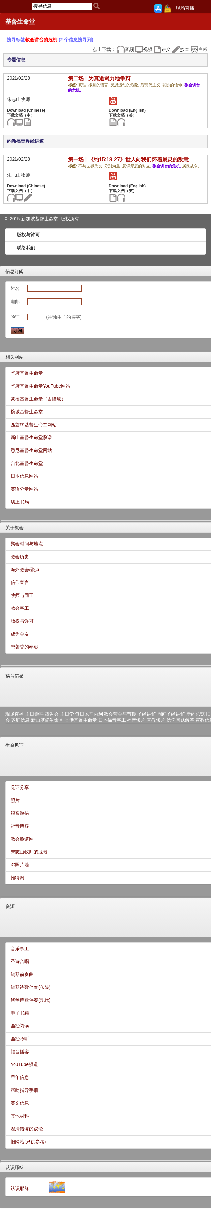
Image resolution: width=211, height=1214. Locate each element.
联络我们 (26, 247)
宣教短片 (156, 720)
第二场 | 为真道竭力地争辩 (99, 78)
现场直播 (185, 8)
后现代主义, (151, 85)
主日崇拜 (34, 714)
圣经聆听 (20, 1038)
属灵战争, (190, 166)
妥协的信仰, (173, 85)
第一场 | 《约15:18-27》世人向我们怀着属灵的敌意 (128, 159)
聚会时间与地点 (27, 543)
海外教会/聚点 (25, 569)
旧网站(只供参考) (28, 1141)
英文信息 (20, 1103)
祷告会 (52, 714)
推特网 (17, 877)
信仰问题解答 (180, 720)
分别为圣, (113, 166)
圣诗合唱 (20, 961)
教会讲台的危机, (167, 166)
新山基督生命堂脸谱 (31, 437)
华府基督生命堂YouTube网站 (40, 386)
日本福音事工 (112, 720)
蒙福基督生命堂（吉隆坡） (38, 398)
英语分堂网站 (24, 489)
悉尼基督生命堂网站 (31, 450)
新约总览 (195, 714)
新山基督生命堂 (47, 720)
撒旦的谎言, (99, 85)
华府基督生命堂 (27, 373)
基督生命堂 (20, 21)
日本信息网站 (24, 476)
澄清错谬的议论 (27, 1128)
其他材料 (20, 1116)
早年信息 (20, 1077)
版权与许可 (28, 234)
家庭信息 (20, 720)
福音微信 (20, 813)
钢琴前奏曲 (22, 974)
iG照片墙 (20, 864)
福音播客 (20, 1051)
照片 (15, 800)
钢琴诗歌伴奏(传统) (30, 987)
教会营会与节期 (120, 714)
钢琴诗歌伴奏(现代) (30, 1000)
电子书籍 (20, 1013)
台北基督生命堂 (27, 463)
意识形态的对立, (137, 166)
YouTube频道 (24, 1064)
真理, (83, 85)
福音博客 (20, 826)
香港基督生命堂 (81, 720)
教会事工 (20, 608)
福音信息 (14, 675)
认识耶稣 (14, 1167)
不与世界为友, (91, 166)
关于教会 (14, 527)
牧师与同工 (22, 595)
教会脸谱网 (22, 839)
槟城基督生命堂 (27, 411)
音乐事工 (20, 948)
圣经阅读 (20, 1025)
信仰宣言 (20, 582)
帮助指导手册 (24, 1090)
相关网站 (14, 357)
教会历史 (20, 556)
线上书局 (20, 501)
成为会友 (20, 634)
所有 (74, 218)
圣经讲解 (146, 714)
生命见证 (14, 745)
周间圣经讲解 (171, 714)
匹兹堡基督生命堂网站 (34, 424)
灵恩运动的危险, (125, 85)
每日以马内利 (89, 714)
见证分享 (20, 787)
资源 (10, 906)
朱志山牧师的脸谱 (29, 851)
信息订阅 (14, 271)
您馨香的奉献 (24, 646)
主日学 (67, 714)
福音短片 (136, 720)
